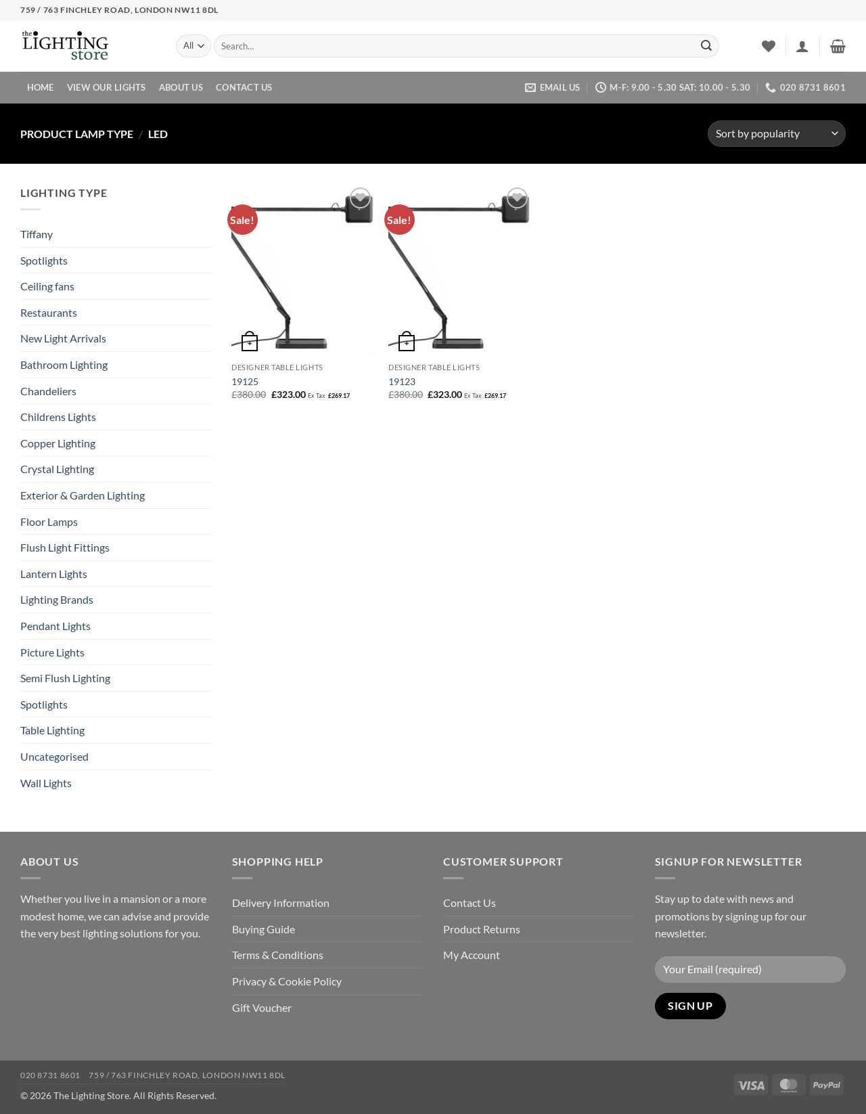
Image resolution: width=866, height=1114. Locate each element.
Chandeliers (48, 390)
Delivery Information (280, 902)
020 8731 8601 (50, 1075)
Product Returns (481, 928)
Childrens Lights (58, 416)
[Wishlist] (768, 46)
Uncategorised (54, 756)
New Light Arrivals (63, 338)
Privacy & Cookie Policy (287, 981)
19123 (401, 381)
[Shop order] (777, 133)
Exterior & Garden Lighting (82, 495)
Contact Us (244, 87)
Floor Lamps (49, 521)
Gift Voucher (262, 1007)
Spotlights (44, 260)
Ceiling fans (47, 286)
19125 (244, 381)
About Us (181, 87)
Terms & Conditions (277, 954)
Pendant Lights (55, 625)
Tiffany (36, 233)
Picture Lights (52, 652)
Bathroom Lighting (64, 364)
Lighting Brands (56, 599)
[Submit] (706, 46)
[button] (802, 46)
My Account (471, 954)
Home (40, 87)
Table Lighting (52, 729)
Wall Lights (46, 782)
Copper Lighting (57, 443)
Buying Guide (263, 928)
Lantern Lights (53, 573)
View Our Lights (106, 87)
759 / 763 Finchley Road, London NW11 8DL (187, 1075)
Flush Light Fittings (65, 547)
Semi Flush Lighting (65, 677)
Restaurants (48, 312)
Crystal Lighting (57, 468)
